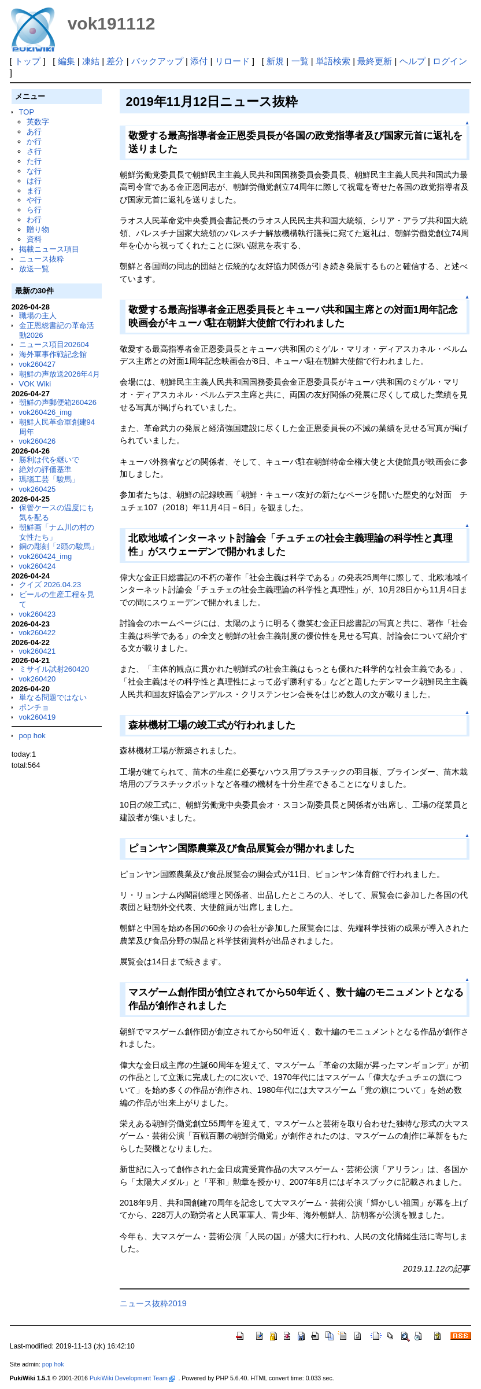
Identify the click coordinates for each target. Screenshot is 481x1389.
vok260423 (37, 614)
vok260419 (37, 717)
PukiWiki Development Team (132, 1378)
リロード (232, 61)
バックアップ (157, 61)
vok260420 (37, 679)
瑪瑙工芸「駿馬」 (49, 479)
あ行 (34, 131)
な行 (34, 171)
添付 (199, 61)
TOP (26, 112)
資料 (34, 239)
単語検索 (333, 61)
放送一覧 (34, 268)
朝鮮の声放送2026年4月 (59, 374)
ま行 (34, 190)
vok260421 (37, 651)
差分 (115, 61)
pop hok (32, 735)
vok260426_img (45, 412)
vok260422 (37, 632)
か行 (34, 141)
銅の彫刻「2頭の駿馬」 (58, 546)
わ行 (34, 219)
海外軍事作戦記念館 (53, 354)
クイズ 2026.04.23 (50, 584)
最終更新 (374, 61)
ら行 (34, 209)
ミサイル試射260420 (54, 669)
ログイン (449, 61)
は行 (34, 180)
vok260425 (37, 489)
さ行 (34, 151)
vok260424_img (45, 556)
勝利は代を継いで (49, 459)
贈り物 (38, 229)
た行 (34, 161)
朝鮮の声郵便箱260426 (58, 402)
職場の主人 (38, 315)
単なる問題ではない (53, 697)
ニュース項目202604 (54, 344)
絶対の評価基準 (45, 469)
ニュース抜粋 (41, 259)
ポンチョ (34, 707)
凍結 (90, 61)
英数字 (38, 121)
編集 (66, 61)
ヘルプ (412, 61)
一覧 (300, 61)
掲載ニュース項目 (49, 249)
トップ (27, 61)
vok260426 (37, 441)
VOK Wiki (35, 384)
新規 (275, 61)
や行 (34, 200)
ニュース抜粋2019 (153, 1303)
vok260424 (37, 566)
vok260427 (37, 364)
